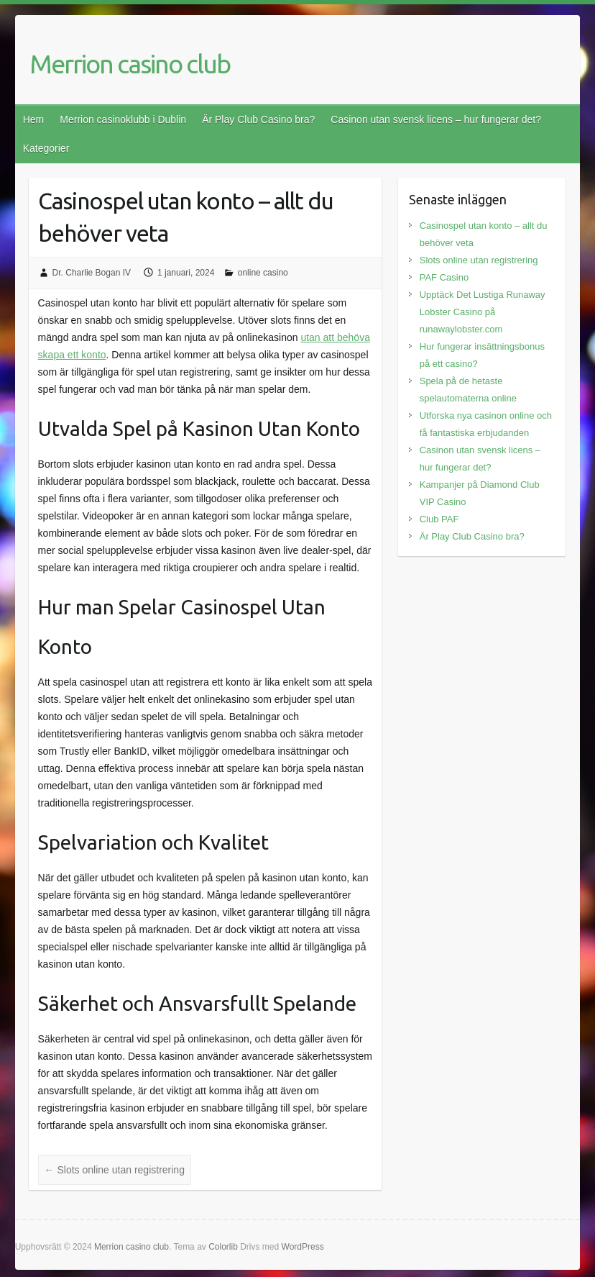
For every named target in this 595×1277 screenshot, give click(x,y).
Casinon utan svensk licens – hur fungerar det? (436, 119)
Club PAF (439, 519)
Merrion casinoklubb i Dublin (123, 119)
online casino (263, 273)
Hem (34, 119)
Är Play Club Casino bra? (258, 119)
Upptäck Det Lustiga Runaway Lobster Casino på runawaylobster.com (482, 312)
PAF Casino (444, 277)
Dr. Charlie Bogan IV (91, 273)
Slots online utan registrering (115, 1170)
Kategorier (46, 148)
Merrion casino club (129, 63)
